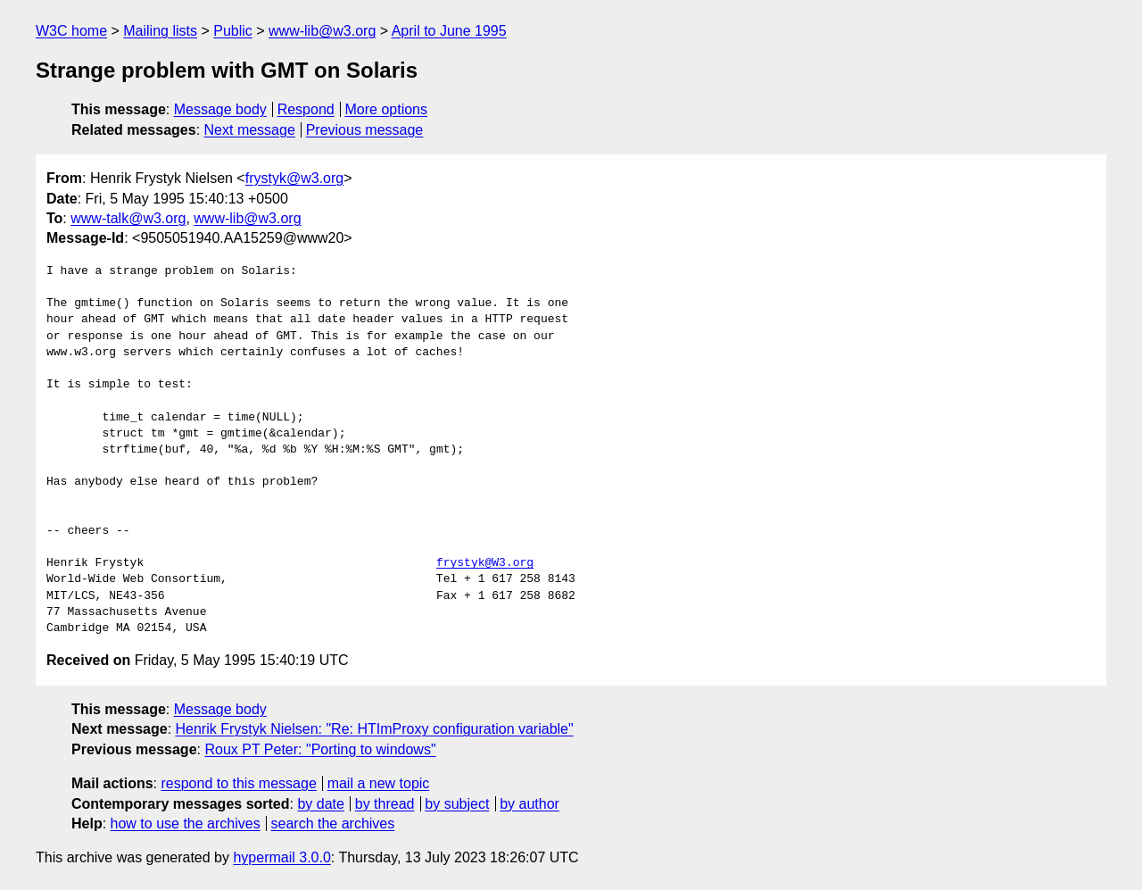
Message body (220, 109)
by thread (385, 803)
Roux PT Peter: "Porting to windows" (319, 749)
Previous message (365, 129)
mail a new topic (378, 783)
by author (529, 803)
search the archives (333, 823)
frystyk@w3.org (294, 178)
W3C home (71, 30)
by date (320, 803)
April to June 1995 (449, 30)
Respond (306, 109)
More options (386, 109)
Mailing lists (160, 30)
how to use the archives (186, 823)
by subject (457, 803)
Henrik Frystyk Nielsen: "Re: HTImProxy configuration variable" (375, 728)
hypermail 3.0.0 (281, 857)
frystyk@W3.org (485, 563)
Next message (249, 129)
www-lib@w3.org (322, 30)
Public (232, 30)
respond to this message (238, 783)
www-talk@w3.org (128, 218)
